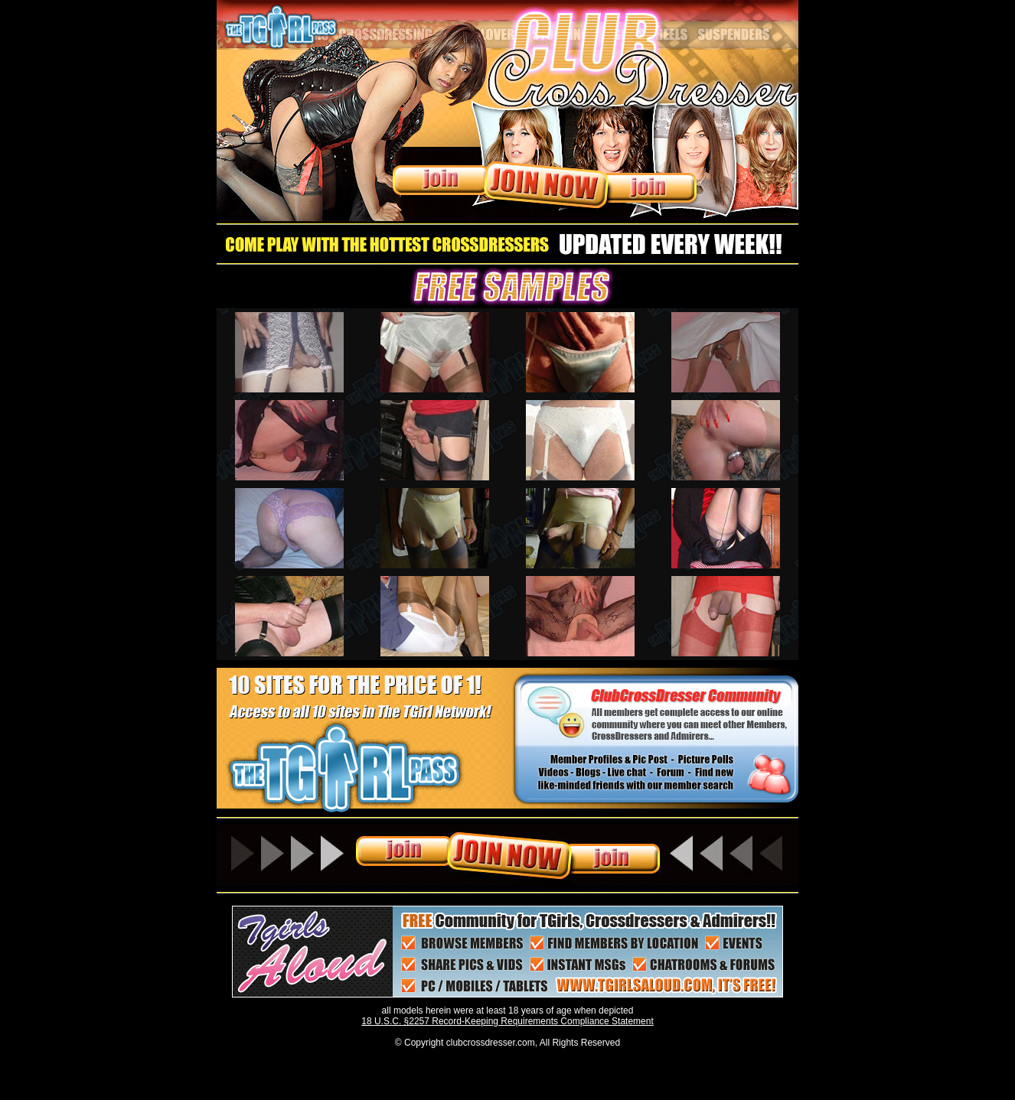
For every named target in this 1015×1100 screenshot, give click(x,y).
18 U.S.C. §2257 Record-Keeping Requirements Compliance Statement (507, 1021)
